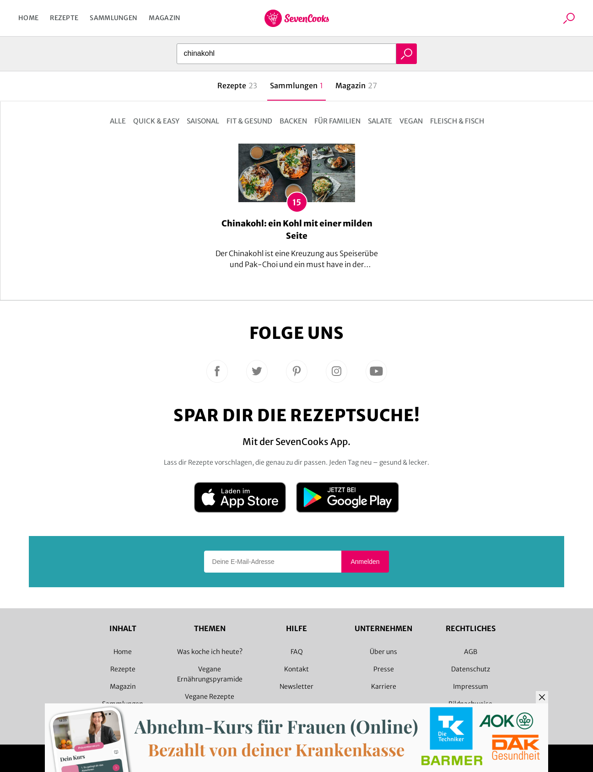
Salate (380, 121)
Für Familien (337, 121)
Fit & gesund (249, 121)
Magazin (164, 18)
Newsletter (296, 686)
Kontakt (296, 669)
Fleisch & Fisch (457, 121)
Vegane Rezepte (209, 696)
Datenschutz (470, 669)
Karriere (383, 686)
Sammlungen (113, 18)
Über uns (383, 652)
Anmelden (364, 561)
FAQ (297, 652)
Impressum (470, 686)
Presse (383, 669)
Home (28, 18)
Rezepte (64, 18)
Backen (293, 121)
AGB (470, 652)
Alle (118, 121)
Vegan (411, 121)
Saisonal (203, 121)
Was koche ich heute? (210, 652)
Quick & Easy (156, 121)
